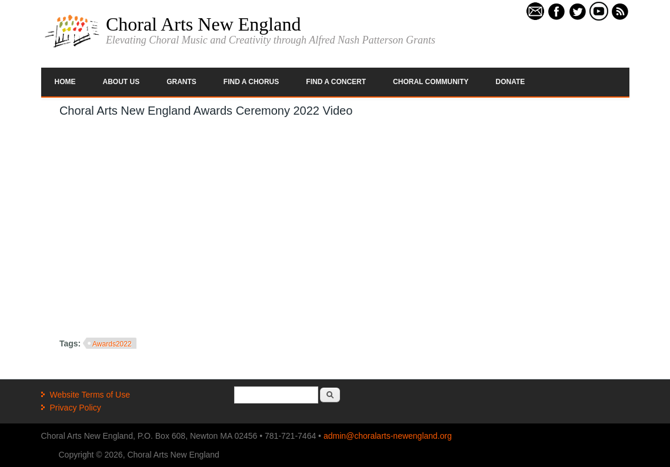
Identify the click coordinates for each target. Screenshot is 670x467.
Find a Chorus (251, 82)
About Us (121, 82)
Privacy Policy (75, 407)
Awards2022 (112, 344)
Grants (181, 82)
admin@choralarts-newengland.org (388, 436)
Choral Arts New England (203, 24)
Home (65, 82)
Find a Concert (336, 82)
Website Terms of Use (90, 394)
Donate (510, 82)
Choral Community (430, 82)
